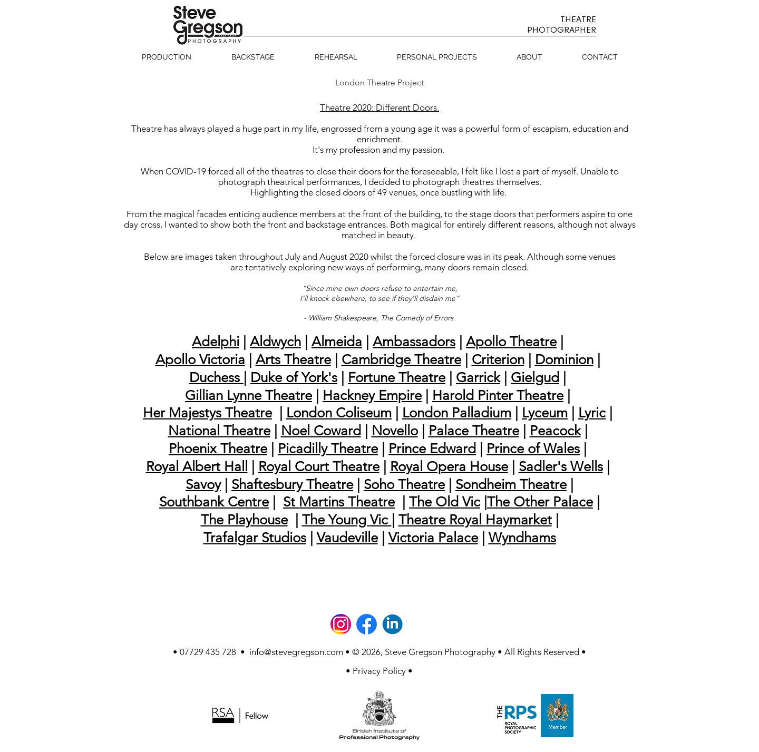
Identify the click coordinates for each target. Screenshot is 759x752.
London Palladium (456, 413)
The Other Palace (540, 502)
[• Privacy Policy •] (379, 671)
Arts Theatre (293, 359)
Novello (395, 431)
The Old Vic (444, 502)
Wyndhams (522, 538)
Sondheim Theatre (511, 484)
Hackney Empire (372, 395)
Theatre (423, 520)
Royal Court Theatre (319, 466)
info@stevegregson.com (296, 652)
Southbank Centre (214, 502)
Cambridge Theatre (401, 359)
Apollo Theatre (511, 342)
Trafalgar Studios (254, 538)
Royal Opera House (449, 466)
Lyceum (545, 413)
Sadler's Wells (561, 466)
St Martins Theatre (339, 502)
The (315, 520)
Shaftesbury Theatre (292, 484)
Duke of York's (293, 377)
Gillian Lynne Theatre (248, 395)
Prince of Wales (533, 449)
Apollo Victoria (200, 359)
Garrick (478, 377)
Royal (467, 520)
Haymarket (518, 520)
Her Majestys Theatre (207, 413)
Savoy (203, 484)
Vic (381, 520)
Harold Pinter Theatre (497, 395)
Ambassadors (414, 342)
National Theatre (219, 431)
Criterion (498, 359)
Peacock (555, 431)
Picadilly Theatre (328, 449)
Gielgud (535, 377)
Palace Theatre (474, 431)
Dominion (564, 359)
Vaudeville (347, 538)
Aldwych (275, 342)
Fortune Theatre (396, 377)
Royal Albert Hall (197, 466)
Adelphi (215, 342)
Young (349, 520)
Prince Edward (432, 449)
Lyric (592, 413)
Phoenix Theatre (218, 449)
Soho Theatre (404, 484)
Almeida (337, 342)
